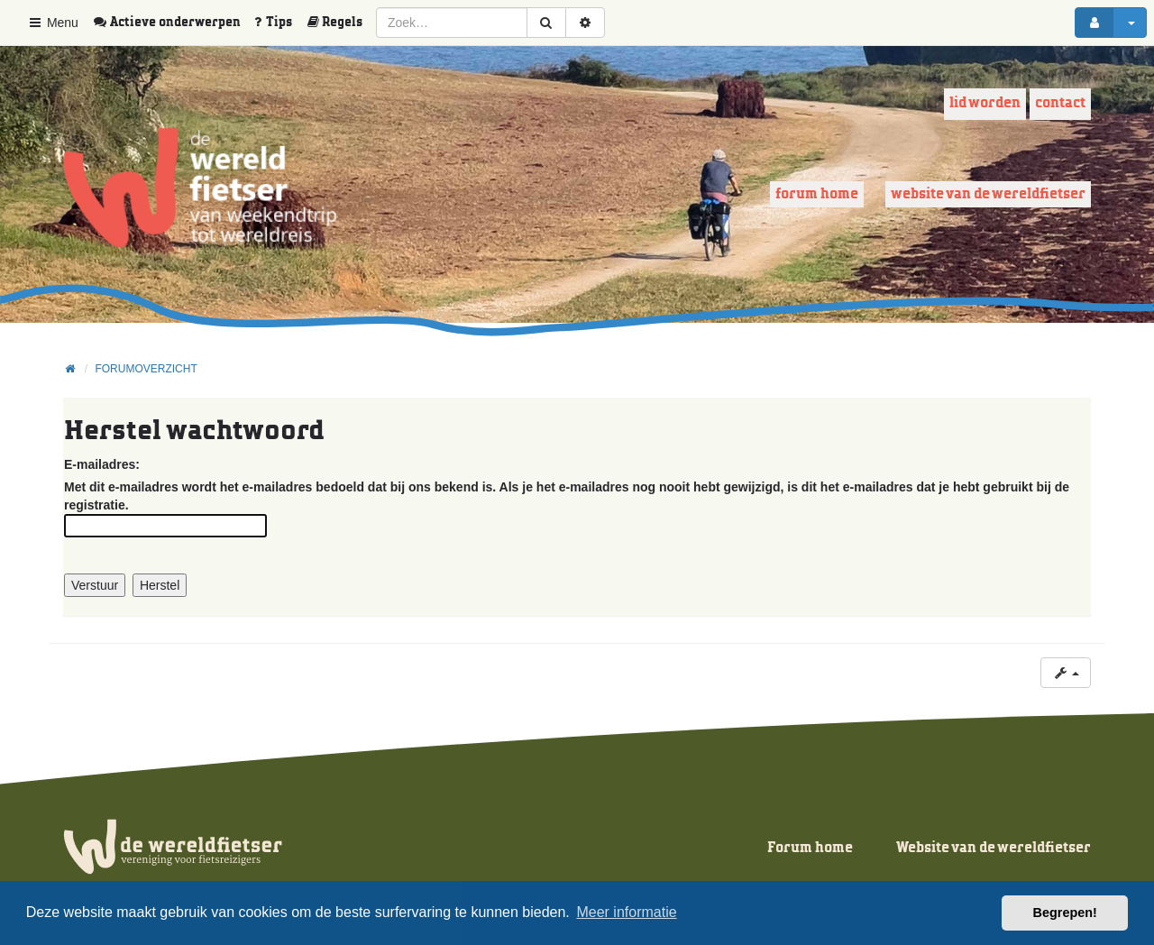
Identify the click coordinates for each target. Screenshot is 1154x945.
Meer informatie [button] (626, 912)
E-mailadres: (102, 464)
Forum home (816, 194)
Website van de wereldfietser (988, 194)
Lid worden (985, 103)
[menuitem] (173, 22)
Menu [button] (52, 22)
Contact (1060, 103)
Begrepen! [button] (1065, 912)
